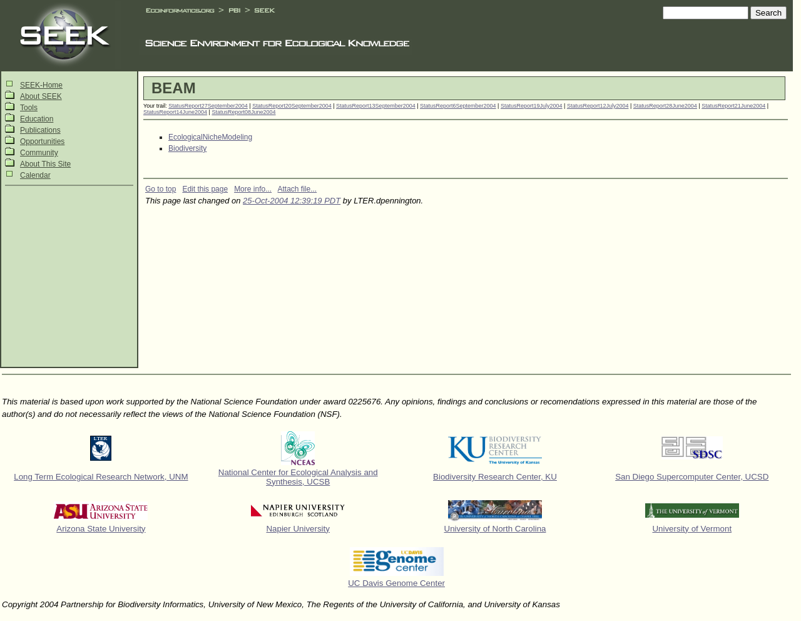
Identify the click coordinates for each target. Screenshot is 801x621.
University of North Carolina (495, 528)
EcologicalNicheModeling (210, 137)
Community (39, 152)
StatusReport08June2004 (243, 112)
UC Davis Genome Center (396, 583)
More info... (253, 189)
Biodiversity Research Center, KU (495, 476)
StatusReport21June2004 (733, 106)
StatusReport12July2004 (598, 106)
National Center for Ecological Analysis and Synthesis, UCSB (298, 477)
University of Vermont (692, 528)
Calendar (35, 175)
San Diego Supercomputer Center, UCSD (691, 476)
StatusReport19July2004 (532, 106)
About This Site (45, 164)
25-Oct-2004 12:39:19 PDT (291, 200)
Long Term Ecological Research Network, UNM (101, 476)
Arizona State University (100, 528)
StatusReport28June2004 (665, 106)
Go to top (160, 189)
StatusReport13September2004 (376, 106)
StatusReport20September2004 (292, 106)
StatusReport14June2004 (175, 112)
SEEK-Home (41, 85)
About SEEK (41, 96)
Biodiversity (187, 148)
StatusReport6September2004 (458, 106)
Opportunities (42, 141)
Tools (29, 107)
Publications (40, 130)
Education (36, 119)
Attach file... (297, 189)
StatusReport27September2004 (208, 106)
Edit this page (205, 189)
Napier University (297, 528)
